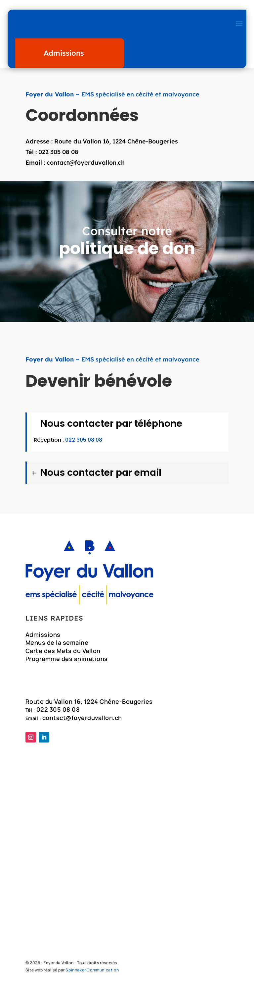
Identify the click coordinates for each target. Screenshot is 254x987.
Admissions (64, 53)
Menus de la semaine (57, 643)
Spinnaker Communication (92, 973)
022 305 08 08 (58, 152)
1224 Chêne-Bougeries (145, 141)
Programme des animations (66, 660)
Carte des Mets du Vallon (63, 652)
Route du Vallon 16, (83, 141)
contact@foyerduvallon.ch (86, 162)
